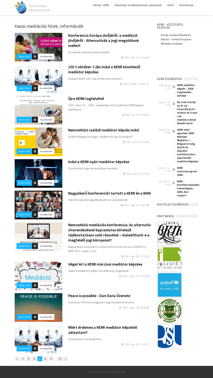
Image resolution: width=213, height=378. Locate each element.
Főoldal (97, 5)
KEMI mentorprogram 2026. (187, 171)
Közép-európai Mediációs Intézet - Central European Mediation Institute (176, 39)
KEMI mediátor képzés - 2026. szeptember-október (186, 90)
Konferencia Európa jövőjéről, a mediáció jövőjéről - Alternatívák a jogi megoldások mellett (103, 40)
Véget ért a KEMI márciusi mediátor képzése (105, 264)
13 (59, 359)
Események (186, 5)
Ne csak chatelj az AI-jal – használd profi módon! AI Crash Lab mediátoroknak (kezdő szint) (187, 112)
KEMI (106, 5)
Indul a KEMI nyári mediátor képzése (98, 162)
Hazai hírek (24, 56)
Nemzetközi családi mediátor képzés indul (103, 130)
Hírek (170, 5)
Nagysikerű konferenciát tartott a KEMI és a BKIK (109, 193)
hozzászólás (46, 56)
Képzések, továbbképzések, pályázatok (138, 5)
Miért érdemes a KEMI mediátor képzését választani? (102, 329)
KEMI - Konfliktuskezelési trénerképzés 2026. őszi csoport (188, 188)
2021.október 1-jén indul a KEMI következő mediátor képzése (104, 69)
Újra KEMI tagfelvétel (86, 98)
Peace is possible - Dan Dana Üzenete (99, 296)
